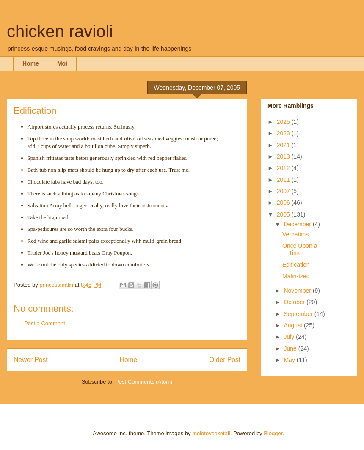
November (298, 290)
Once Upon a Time (299, 249)
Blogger (273, 433)
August (293, 325)
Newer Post (31, 359)
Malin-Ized (296, 276)
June (291, 348)
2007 (284, 191)
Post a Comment (44, 323)
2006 (284, 202)
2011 (284, 179)
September (299, 313)
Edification (296, 264)
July (290, 336)
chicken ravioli (60, 31)
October (295, 302)
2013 (284, 156)
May (290, 360)
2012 (284, 168)
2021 (284, 145)
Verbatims (295, 234)
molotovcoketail (211, 433)
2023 (284, 133)
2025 (284, 121)
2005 (284, 214)
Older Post (224, 359)
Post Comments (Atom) (143, 382)
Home (30, 63)
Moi (62, 63)
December (298, 224)
